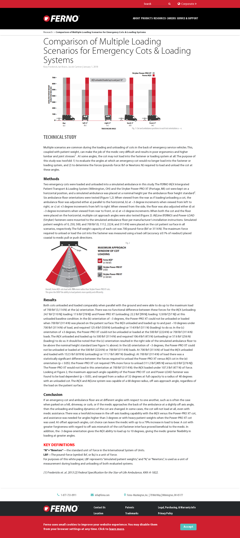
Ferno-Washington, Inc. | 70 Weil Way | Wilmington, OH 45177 (153, 495)
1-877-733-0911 (71, 495)
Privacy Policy (165, 513)
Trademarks (131, 513)
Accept (188, 526)
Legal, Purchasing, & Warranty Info (177, 507)
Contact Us (100, 507)
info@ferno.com (103, 495)
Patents (129, 507)
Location (98, 513)
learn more (116, 529)
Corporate (187, 4)
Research (48, 32)
